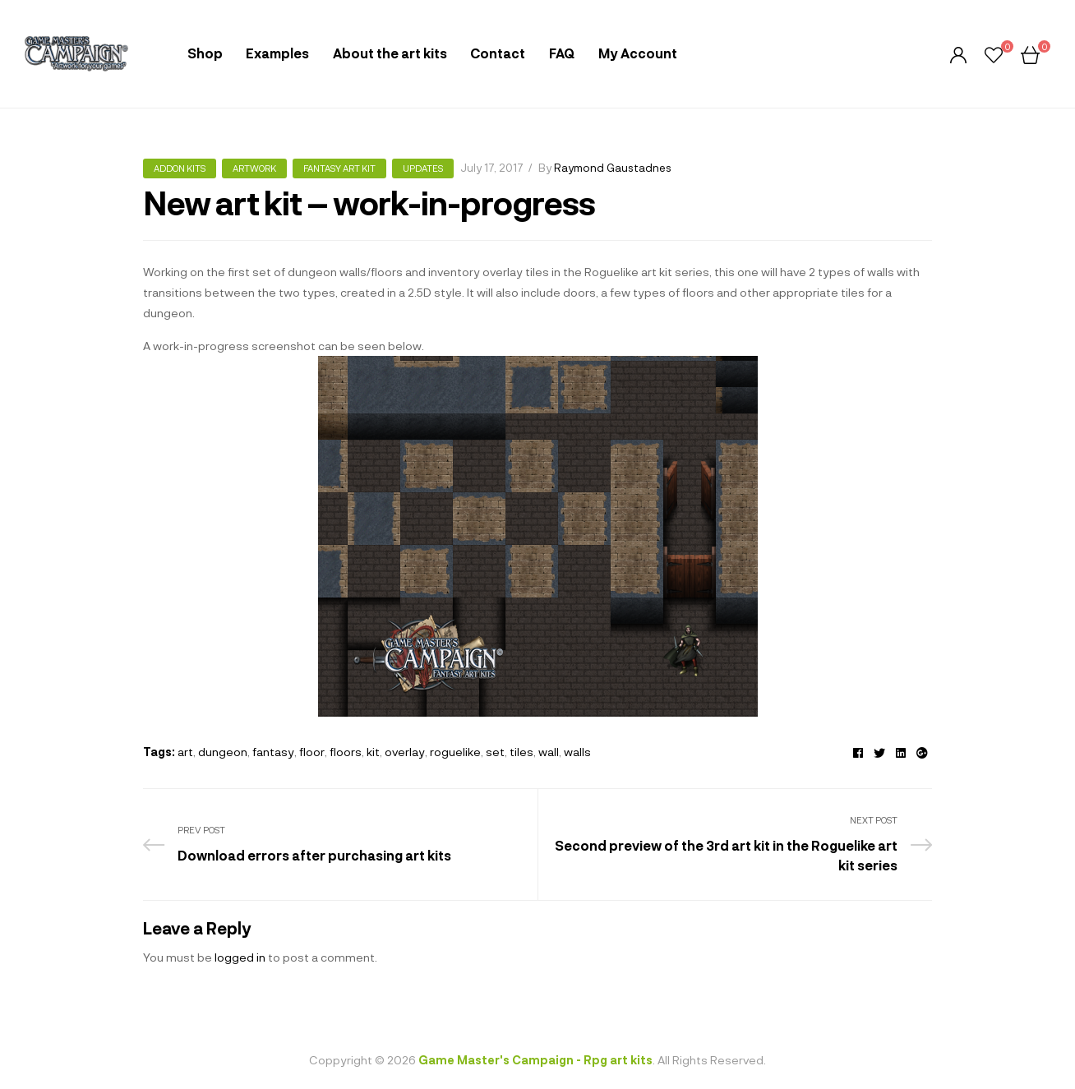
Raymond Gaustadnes (612, 167)
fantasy (273, 752)
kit (373, 752)
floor (312, 752)
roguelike (455, 752)
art (185, 752)
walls (577, 752)
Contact (497, 53)
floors (346, 752)
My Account (637, 53)
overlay (405, 752)
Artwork (254, 168)
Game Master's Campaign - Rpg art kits (535, 1060)
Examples (277, 53)
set (495, 752)
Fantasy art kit (339, 168)
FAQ (561, 53)
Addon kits (179, 168)
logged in (240, 957)
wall (548, 752)
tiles (521, 752)
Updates (423, 168)
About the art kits (390, 53)
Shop (205, 53)
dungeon (222, 752)
